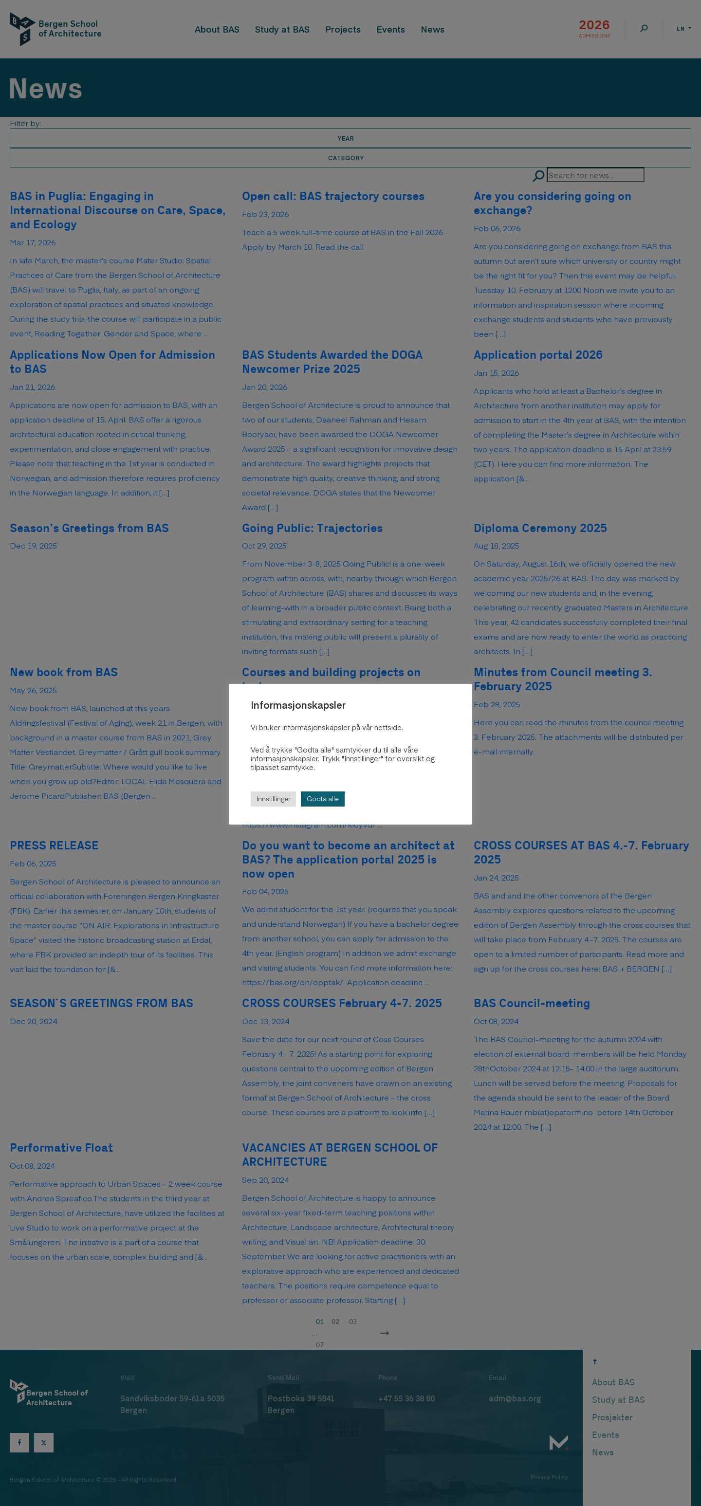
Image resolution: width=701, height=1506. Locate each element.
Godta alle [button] (323, 798)
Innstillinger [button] (273, 798)
